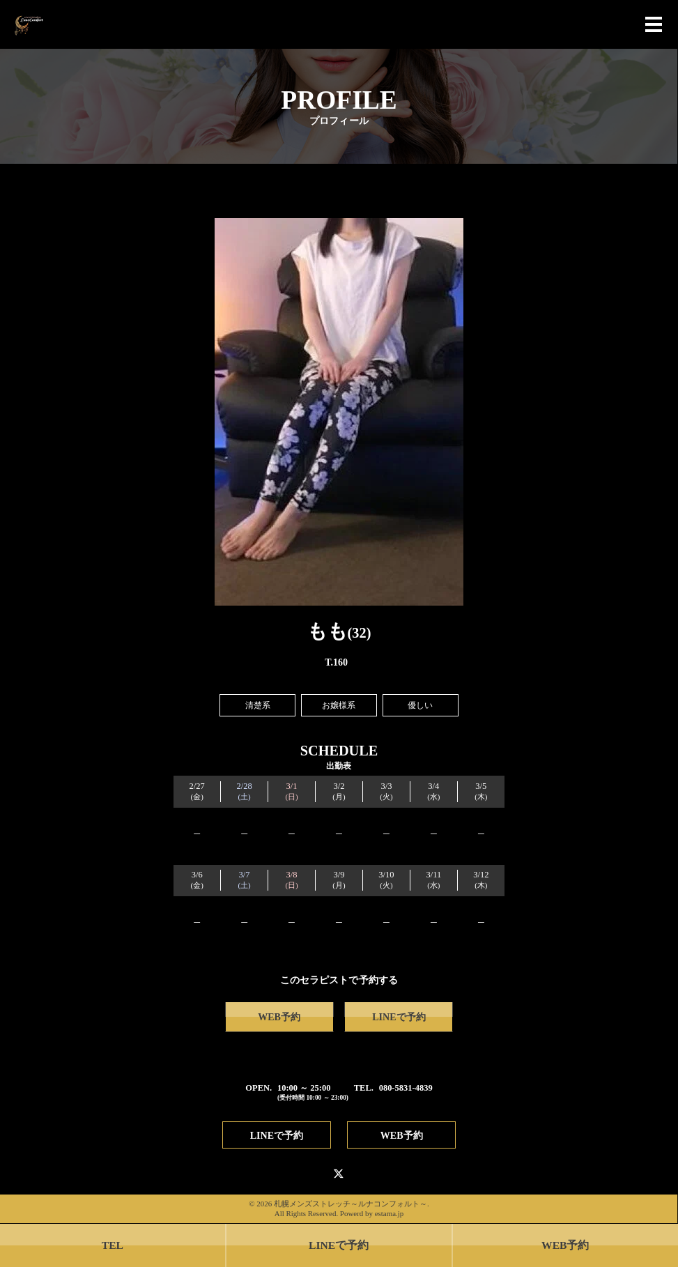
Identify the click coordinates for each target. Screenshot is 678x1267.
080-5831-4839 (406, 1088)
